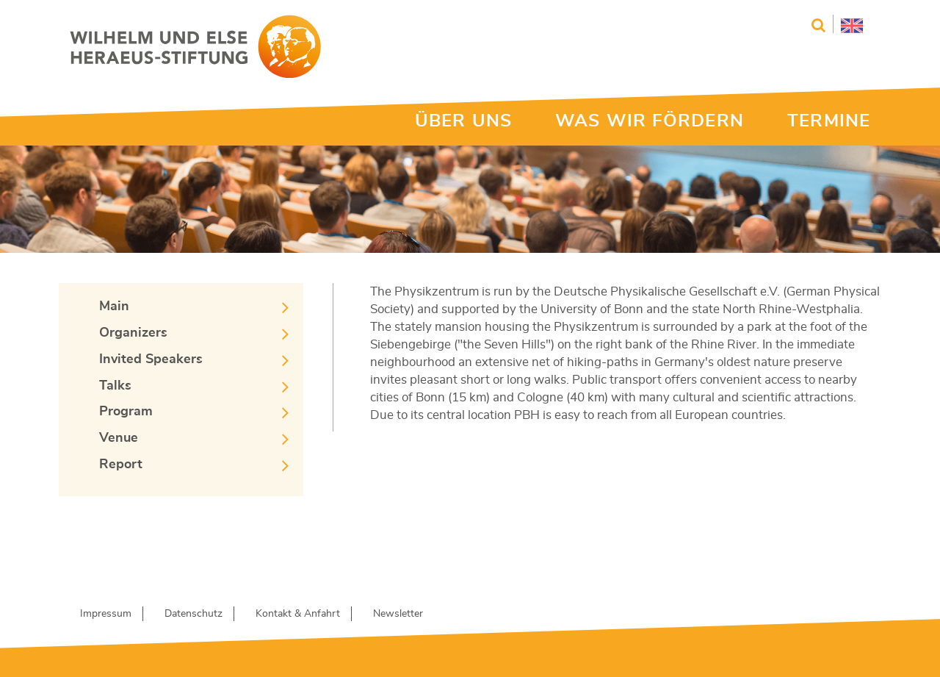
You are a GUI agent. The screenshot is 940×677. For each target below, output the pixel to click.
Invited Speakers (151, 359)
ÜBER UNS (463, 121)
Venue (118, 438)
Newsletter (398, 614)
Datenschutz (193, 614)
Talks (115, 386)
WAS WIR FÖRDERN (649, 121)
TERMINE (828, 121)
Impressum (105, 614)
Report (120, 464)
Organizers (133, 333)
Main (114, 306)
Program (126, 411)
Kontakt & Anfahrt (298, 614)
